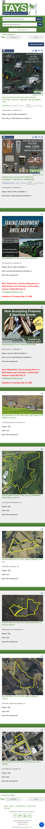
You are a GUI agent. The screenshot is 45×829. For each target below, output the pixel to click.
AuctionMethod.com (27, 827)
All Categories (22, 30)
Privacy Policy (31, 806)
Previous (13, 37)
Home (6, 806)
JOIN (40, 24)
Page (3, 37)
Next (35, 37)
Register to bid (37, 95)
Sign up (11, 806)
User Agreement (20, 806)
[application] (41, 825)
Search (39, 19)
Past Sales (7, 808)
